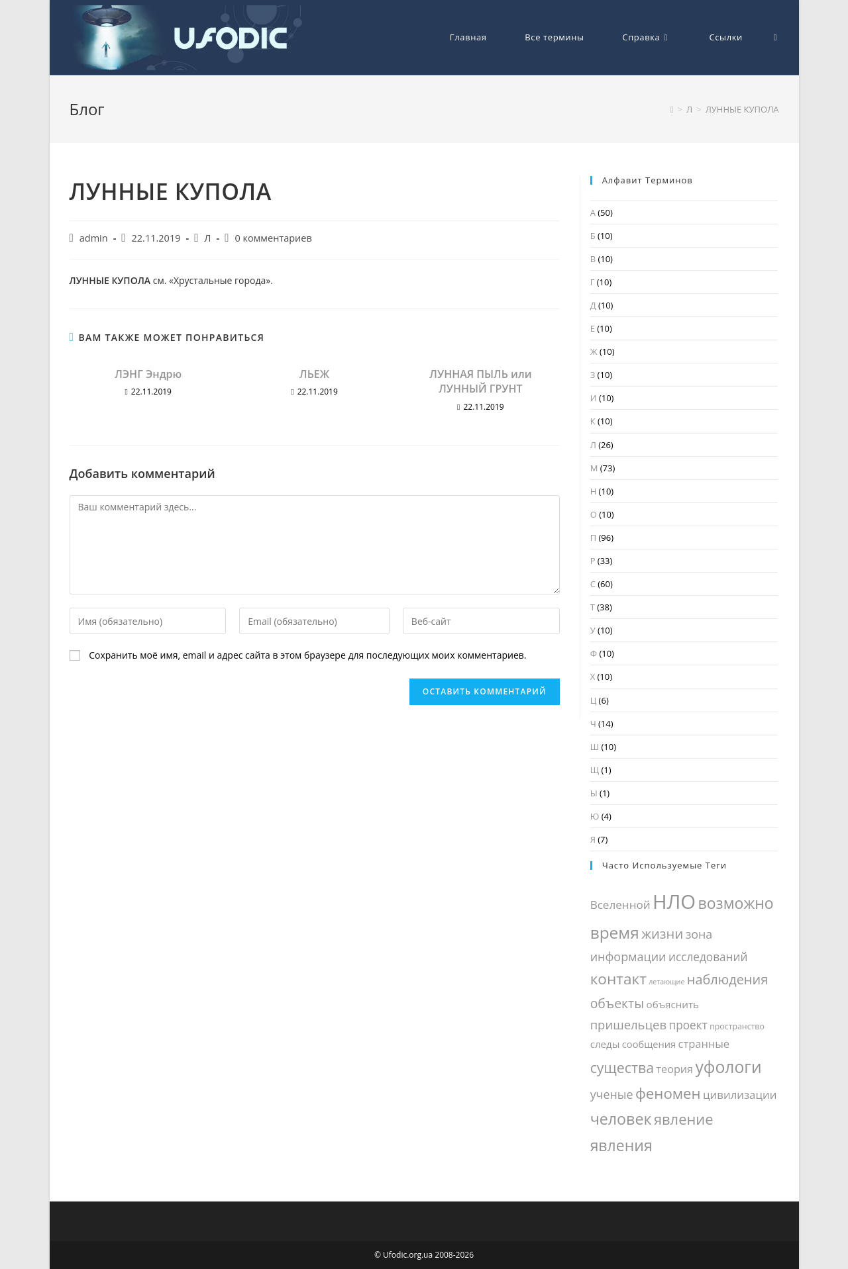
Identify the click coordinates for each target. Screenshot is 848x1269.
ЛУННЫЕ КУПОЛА (742, 109)
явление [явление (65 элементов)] (683, 1119)
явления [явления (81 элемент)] (621, 1145)
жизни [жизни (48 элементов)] (662, 933)
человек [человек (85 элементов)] (621, 1118)
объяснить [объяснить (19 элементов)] (673, 1004)
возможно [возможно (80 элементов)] (735, 903)
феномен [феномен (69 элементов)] (668, 1093)
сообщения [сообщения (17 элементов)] (649, 1044)
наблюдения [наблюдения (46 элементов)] (727, 979)
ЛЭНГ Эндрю (148, 374)
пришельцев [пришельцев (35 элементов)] (628, 1024)
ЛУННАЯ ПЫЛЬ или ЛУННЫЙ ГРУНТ (480, 381)
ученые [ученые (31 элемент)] (611, 1094)
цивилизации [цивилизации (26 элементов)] (739, 1094)
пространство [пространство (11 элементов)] (737, 1026)
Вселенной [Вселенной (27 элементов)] (620, 904)
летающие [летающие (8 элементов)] (666, 981)
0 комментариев (273, 238)
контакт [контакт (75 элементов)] (618, 978)
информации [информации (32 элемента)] (628, 956)
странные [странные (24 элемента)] (703, 1043)
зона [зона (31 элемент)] (699, 934)
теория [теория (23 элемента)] (674, 1069)
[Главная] (672, 109)
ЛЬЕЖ (314, 374)
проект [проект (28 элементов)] (688, 1025)
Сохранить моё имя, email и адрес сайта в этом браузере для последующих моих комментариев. (307, 655)
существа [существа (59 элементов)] (622, 1067)
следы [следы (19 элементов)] (605, 1044)
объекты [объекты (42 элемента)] (617, 1003)
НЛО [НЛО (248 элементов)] (674, 901)
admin (94, 238)
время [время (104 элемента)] (614, 932)
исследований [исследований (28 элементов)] (707, 956)
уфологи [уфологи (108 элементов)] (728, 1067)
